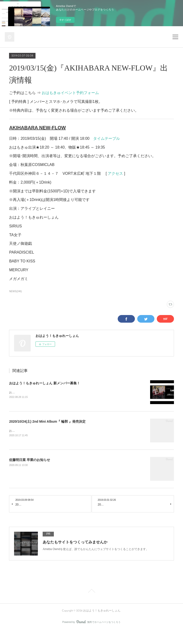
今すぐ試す (65, 20)
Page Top (91, 592)
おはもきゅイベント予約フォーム (70, 93)
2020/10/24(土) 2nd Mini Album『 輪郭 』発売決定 (47, 422)
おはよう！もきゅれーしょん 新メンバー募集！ (44, 383)
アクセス (115, 173)
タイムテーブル (106, 138)
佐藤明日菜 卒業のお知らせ (29, 460)
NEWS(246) (15, 291)
